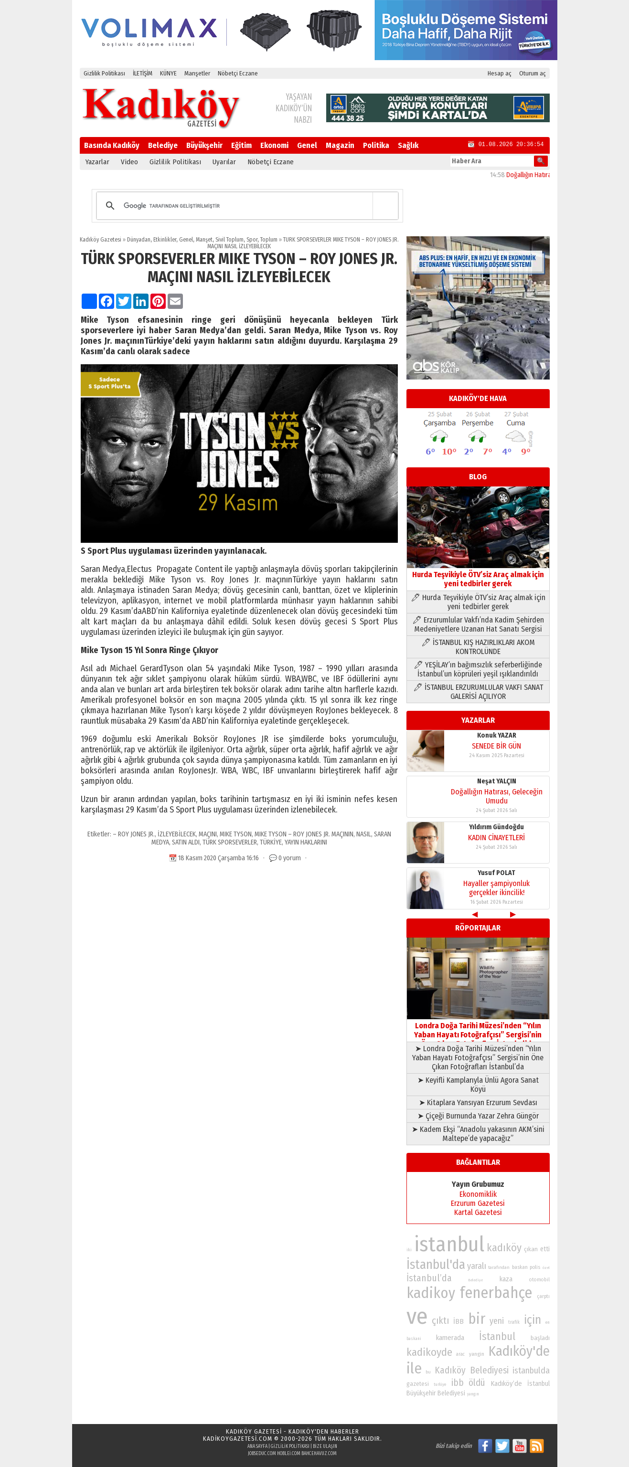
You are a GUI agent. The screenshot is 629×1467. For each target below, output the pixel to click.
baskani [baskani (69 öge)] (413, 1338)
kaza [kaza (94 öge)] (506, 1279)
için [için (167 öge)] (532, 1320)
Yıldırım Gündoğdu (496, 827)
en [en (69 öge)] (547, 1322)
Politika (376, 145)
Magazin (340, 145)
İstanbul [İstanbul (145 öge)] (497, 1336)
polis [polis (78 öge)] (535, 1267)
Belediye (163, 145)
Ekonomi (274, 145)
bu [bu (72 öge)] (428, 1371)
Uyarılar (224, 162)
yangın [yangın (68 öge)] (473, 1394)
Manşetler (197, 73)
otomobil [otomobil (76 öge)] (539, 1280)
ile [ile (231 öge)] (414, 1368)
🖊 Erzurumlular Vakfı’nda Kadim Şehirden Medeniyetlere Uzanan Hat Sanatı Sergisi (478, 624)
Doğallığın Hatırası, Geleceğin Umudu (497, 796)
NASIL (363, 834)
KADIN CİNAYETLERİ (496, 837)
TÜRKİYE (271, 842)
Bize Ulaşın (325, 1446)
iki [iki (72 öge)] (409, 1249)
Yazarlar (97, 162)
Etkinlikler (164, 239)
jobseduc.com (262, 1453)
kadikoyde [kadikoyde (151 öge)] (429, 1352)
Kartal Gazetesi (478, 1212)
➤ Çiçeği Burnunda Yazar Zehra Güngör (478, 1115)
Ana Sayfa (257, 1446)
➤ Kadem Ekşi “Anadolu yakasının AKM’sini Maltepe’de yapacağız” (478, 1134)
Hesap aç (500, 73)
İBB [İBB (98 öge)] (458, 1321)
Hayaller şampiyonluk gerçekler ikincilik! (496, 888)
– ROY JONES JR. (134, 834)
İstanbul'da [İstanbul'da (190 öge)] (435, 1264)
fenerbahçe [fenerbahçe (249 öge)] (496, 1293)
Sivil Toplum (229, 239)
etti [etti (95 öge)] (545, 1249)
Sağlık (408, 145)
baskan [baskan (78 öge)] (520, 1267)
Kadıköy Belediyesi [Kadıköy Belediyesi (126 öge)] (472, 1370)
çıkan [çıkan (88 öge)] (531, 1249)
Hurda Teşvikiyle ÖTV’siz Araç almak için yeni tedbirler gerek (478, 574)
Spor (251, 239)
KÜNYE (168, 73)
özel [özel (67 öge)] (546, 1268)
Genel (307, 145)
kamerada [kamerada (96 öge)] (450, 1337)
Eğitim (241, 145)
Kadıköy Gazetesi (100, 239)
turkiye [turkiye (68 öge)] (440, 1384)
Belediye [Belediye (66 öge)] (475, 1280)
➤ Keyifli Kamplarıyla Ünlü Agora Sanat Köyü (478, 1085)
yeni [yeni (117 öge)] (497, 1321)
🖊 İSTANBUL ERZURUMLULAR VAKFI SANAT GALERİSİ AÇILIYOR (478, 692)
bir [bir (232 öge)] (476, 1319)
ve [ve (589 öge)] (417, 1316)
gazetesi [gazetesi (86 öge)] (417, 1383)
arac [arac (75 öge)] (460, 1354)
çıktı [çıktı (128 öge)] (440, 1320)
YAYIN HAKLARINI (306, 842)
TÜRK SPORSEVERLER (230, 842)
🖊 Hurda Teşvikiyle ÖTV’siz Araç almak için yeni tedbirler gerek (478, 602)
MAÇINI (208, 834)
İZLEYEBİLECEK (177, 834)
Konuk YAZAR (496, 735)
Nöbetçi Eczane (238, 73)
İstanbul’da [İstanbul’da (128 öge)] (429, 1278)
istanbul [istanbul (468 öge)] (449, 1244)
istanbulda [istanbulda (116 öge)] (531, 1370)
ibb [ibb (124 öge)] (457, 1382)
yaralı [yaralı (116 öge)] (476, 1266)
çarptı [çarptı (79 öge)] (543, 1296)
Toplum (268, 239)
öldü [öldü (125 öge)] (477, 1382)
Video (129, 162)
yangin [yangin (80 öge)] (476, 1354)
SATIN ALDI (186, 842)
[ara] (246, 205)
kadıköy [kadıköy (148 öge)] (504, 1247)
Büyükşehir (204, 145)
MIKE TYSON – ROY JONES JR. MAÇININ (304, 834)
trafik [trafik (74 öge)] (514, 1322)
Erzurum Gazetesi (478, 1203)
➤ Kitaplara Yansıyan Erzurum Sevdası (478, 1102)
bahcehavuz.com (319, 1453)
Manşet (204, 239)
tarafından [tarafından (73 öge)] (499, 1267)
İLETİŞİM (142, 73)
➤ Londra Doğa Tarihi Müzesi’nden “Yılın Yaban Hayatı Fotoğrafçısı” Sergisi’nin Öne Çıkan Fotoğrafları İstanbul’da (478, 1057)
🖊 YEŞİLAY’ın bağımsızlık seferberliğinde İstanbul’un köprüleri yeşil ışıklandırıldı (478, 669)
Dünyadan (138, 239)
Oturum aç (532, 73)
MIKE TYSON (236, 834)
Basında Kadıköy (111, 145)
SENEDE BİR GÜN (496, 745)
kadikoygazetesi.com (237, 1438)
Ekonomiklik (478, 1194)
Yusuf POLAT (496, 873)
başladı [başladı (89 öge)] (540, 1337)
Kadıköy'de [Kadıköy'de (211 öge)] (519, 1351)
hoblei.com (288, 1453)
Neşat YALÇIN (496, 781)
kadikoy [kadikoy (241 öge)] (430, 1293)
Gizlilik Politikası (104, 73)
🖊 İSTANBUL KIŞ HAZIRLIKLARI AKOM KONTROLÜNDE (478, 647)
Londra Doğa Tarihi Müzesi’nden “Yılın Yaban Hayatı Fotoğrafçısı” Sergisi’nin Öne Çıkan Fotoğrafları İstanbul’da (478, 1030)
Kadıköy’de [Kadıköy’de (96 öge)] (506, 1383)
